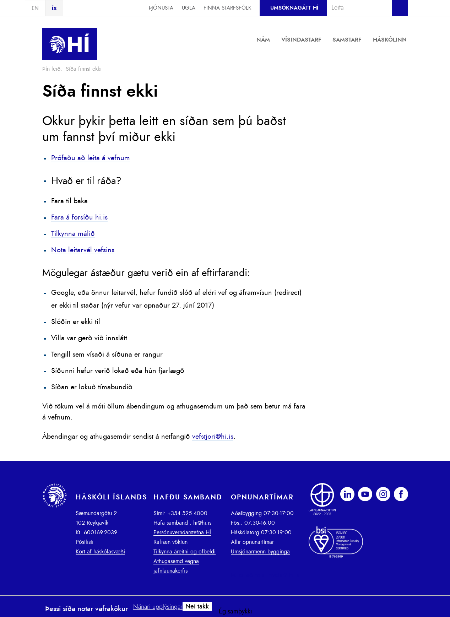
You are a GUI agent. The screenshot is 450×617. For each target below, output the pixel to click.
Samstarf (347, 40)
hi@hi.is (202, 523)
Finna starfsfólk (227, 8)
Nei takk (197, 607)
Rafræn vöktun (170, 542)
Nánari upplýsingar (158, 607)
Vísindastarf (301, 40)
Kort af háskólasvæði (100, 551)
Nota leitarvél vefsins (82, 250)
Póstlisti (84, 542)
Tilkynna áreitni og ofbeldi (184, 551)
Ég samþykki (235, 611)
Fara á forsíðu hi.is (79, 217)
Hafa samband (170, 523)
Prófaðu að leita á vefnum (90, 158)
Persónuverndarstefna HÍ (182, 532)
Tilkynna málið (73, 233)
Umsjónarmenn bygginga (260, 551)
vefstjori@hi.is (212, 436)
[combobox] (356, 7)
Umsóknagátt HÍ (294, 8)
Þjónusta (161, 8)
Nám (263, 40)
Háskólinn (390, 40)
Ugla (188, 8)
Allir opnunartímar (252, 542)
